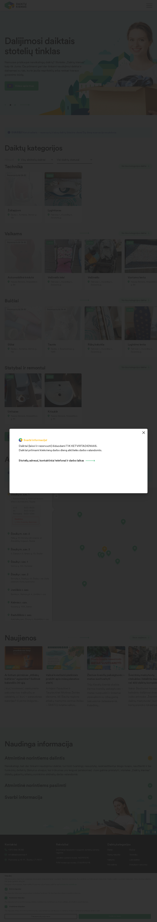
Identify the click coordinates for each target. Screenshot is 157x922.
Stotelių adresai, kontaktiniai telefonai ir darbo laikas (51, 460)
